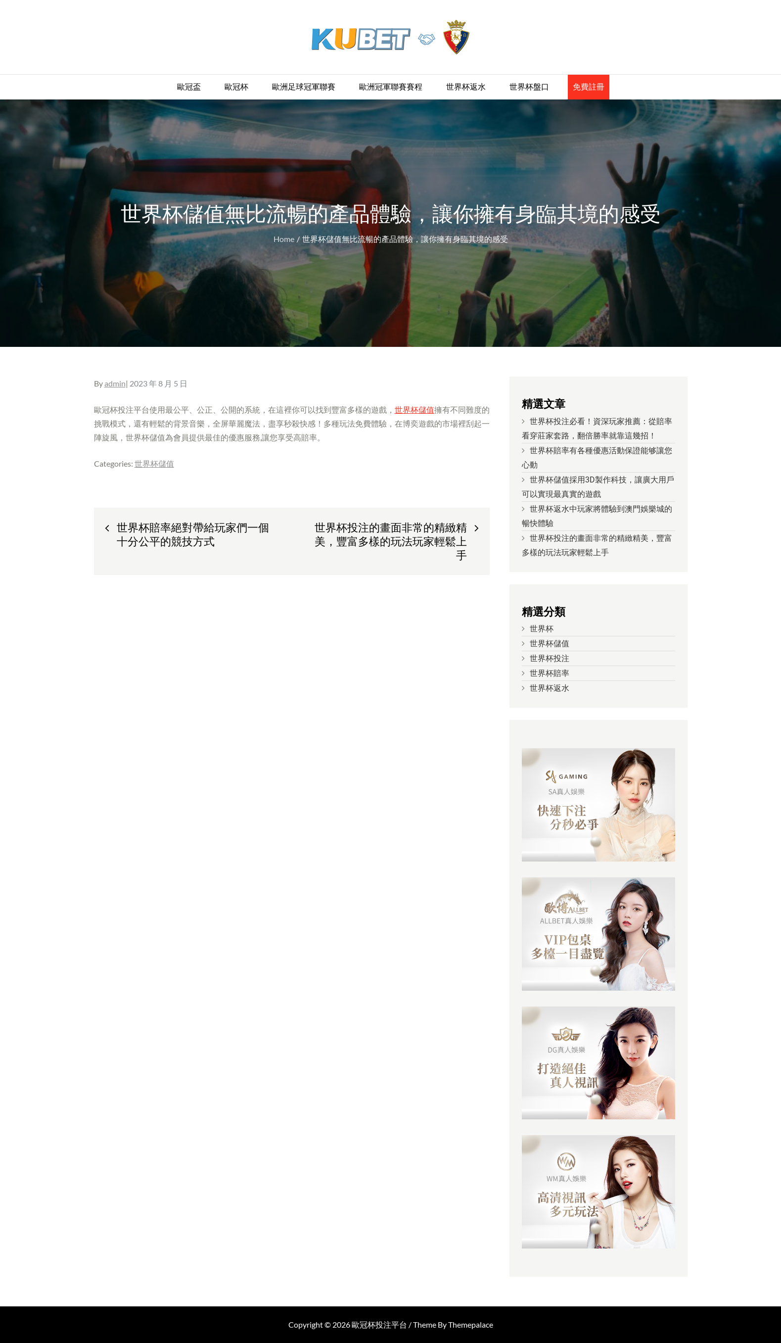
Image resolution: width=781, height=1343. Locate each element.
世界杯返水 (466, 87)
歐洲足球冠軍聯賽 (303, 87)
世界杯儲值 (414, 409)
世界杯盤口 (529, 87)
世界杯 (541, 628)
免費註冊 (588, 87)
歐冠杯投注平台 (379, 1324)
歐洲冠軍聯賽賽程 (390, 87)
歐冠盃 (189, 87)
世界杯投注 (549, 658)
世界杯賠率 (549, 673)
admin (115, 383)
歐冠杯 (236, 87)
